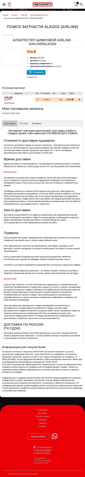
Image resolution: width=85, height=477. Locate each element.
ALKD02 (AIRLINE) (11, 113)
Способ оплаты (43, 416)
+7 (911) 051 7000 (41, 453)
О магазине (42, 410)
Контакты (42, 420)
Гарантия (42, 423)
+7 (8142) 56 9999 (42, 450)
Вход (9, 6)
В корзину (36, 72)
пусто (76, 4)
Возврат (37, 123)
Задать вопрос (38, 436)
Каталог (42, 426)
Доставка (9, 123)
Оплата (24, 123)
